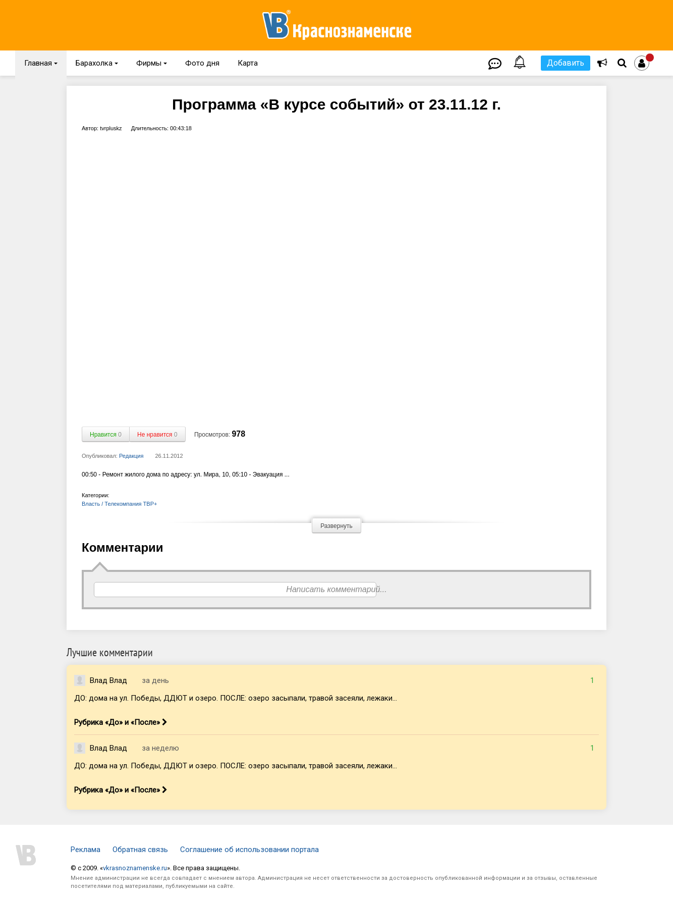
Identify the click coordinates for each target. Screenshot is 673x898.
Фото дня (202, 63)
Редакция (131, 456)
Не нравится (157, 434)
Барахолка (97, 63)
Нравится (106, 434)
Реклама (85, 849)
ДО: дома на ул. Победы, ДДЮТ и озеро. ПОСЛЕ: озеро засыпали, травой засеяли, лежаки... (235, 698)
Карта (248, 63)
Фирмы (151, 63)
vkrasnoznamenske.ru (135, 868)
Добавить (565, 63)
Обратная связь (140, 849)
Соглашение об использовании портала (249, 849)
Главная (41, 63)
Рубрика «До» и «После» (120, 722)
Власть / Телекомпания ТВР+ (119, 504)
